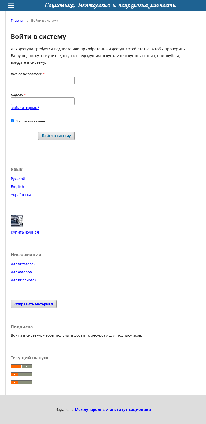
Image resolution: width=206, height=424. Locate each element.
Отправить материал (33, 304)
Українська (21, 194)
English (17, 186)
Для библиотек (23, 279)
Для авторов (21, 271)
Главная (17, 20)
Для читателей (23, 263)
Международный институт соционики (113, 409)
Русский (18, 178)
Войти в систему (56, 136)
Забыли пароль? (25, 107)
